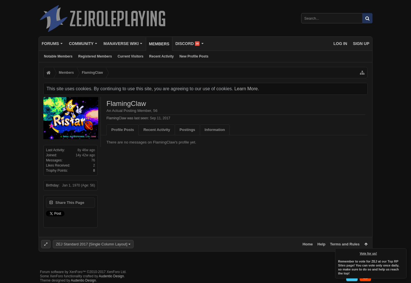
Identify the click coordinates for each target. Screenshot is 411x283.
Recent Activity (161, 56)
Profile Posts (122, 130)
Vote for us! (368, 253)
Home (308, 244)
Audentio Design (111, 276)
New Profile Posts (194, 56)
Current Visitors (130, 56)
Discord (187, 43)
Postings (187, 130)
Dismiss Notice (402, 252)
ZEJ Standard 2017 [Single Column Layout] (91, 244)
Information (215, 130)
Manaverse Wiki (121, 43)
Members (159, 44)
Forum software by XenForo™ (83, 272)
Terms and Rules (345, 244)
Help (321, 244)
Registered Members (95, 56)
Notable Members (58, 56)
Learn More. (246, 88)
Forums (50, 43)
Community (81, 43)
